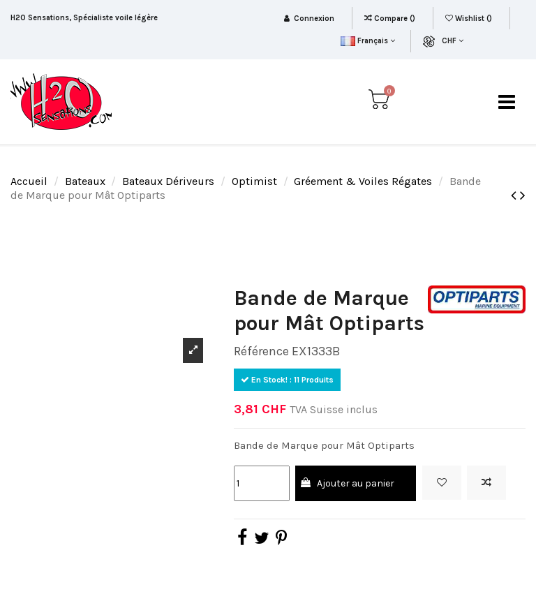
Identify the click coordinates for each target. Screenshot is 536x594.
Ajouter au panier (346, 483)
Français (367, 40)
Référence (261, 351)
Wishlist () (469, 18)
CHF (452, 40)
